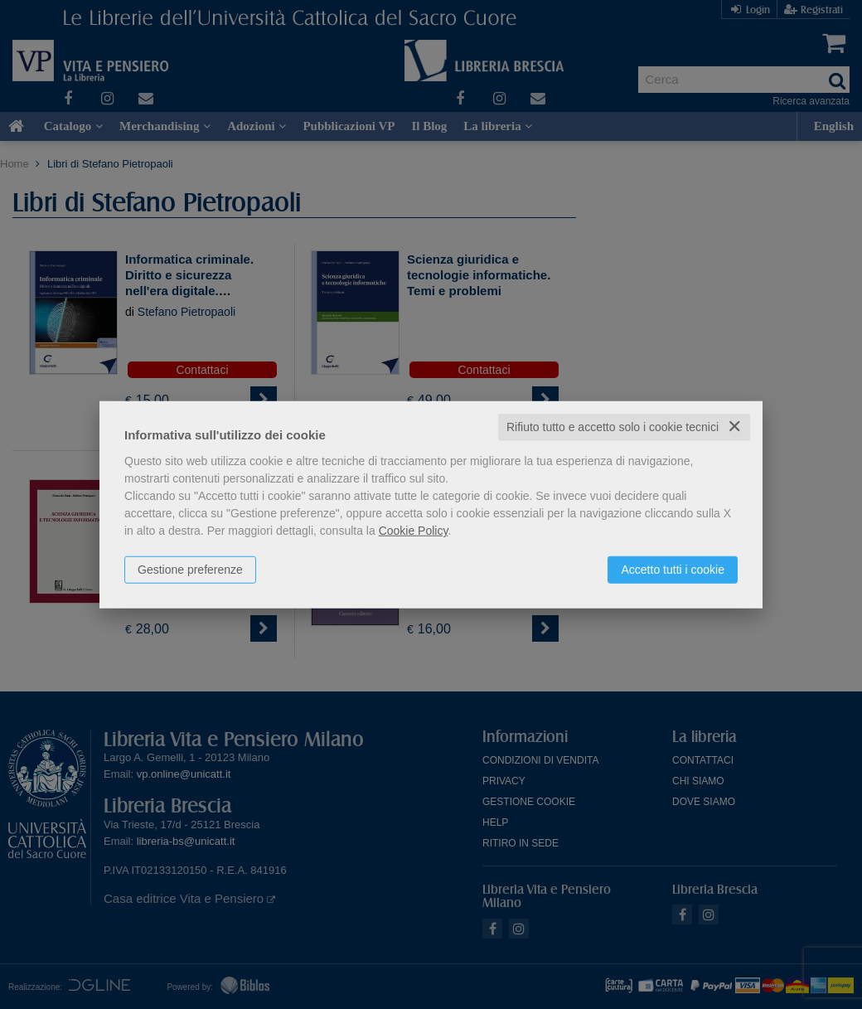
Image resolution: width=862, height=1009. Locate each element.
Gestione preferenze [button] (190, 569)
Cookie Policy (413, 530)
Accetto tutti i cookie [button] (672, 569)
